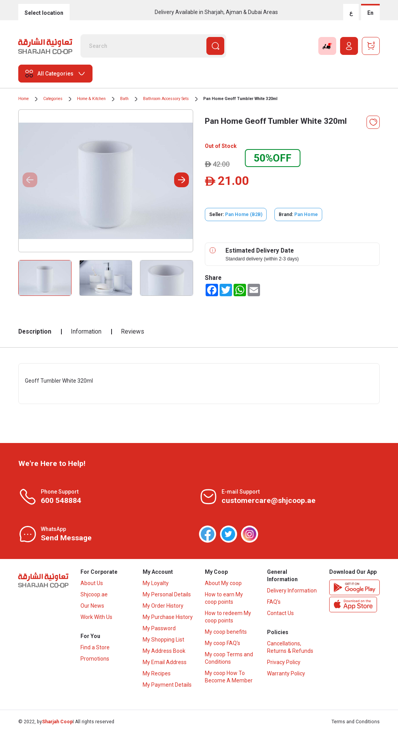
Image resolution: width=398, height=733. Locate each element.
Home (23, 98)
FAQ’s (274, 602)
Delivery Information (292, 590)
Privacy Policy (283, 662)
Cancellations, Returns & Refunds (290, 647)
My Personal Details (167, 594)
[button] (181, 179)
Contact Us (280, 613)
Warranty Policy (286, 673)
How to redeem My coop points (228, 617)
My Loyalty (156, 583)
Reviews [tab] (132, 331)
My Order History (163, 606)
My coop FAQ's (222, 643)
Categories (53, 98)
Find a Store (95, 647)
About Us (91, 583)
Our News (92, 606)
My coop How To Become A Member (229, 677)
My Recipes (157, 673)
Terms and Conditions (356, 721)
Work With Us (96, 617)
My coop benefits (226, 632)
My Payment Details (167, 685)
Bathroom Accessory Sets (166, 98)
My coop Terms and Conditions (229, 658)
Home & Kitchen (91, 98)
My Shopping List (163, 639)
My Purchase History (168, 617)
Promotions (94, 659)
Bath (124, 98)
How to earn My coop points (224, 598)
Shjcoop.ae (94, 594)
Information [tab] (86, 331)
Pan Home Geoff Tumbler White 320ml (240, 98)
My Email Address (165, 662)
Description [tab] (34, 331)
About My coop (223, 583)
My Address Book (164, 651)
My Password (159, 628)
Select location (43, 13)
